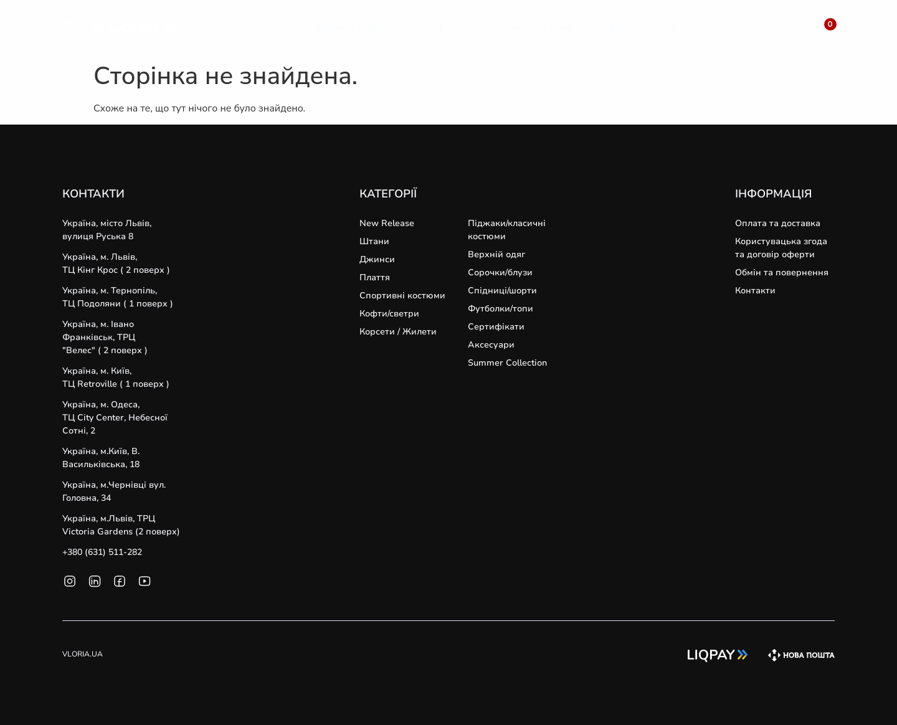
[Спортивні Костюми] (519, 29)
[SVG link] (67, 30)
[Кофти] (612, 29)
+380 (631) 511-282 (102, 552)
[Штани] (424, 29)
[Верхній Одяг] (349, 29)
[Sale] (664, 29)
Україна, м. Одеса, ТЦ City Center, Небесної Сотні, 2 (115, 418)
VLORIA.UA (82, 654)
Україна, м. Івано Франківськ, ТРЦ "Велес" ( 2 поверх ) (105, 337)
